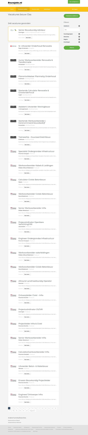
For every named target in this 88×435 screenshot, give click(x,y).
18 (13, 410)
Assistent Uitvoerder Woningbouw (34, 107)
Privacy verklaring (67, 427)
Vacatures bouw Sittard (14, 420)
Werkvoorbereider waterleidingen (34, 253)
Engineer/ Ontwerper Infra (31, 394)
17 (9, 410)
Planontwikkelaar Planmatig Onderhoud (37, 76)
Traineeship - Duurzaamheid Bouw (35, 137)
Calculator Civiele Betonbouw (32, 180)
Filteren (72, 47)
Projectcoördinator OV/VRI (31, 309)
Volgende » (32, 410)
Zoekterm (66, 26)
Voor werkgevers (73, 1)
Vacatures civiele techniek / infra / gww (24, 429)
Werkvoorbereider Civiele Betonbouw (36, 194)
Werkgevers (26, 427)
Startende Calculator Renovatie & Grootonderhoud (34, 91)
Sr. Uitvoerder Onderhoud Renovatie (35, 46)
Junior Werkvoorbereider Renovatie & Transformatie (36, 61)
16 (55, 408)
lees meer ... (29, 37)
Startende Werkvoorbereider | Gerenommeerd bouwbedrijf (32, 122)
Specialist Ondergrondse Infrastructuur (36, 151)
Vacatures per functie (37, 427)
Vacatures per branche (49, 427)
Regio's (66, 39)
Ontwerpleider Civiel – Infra (31, 295)
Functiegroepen (68, 34)
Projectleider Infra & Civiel (30, 324)
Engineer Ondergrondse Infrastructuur (36, 238)
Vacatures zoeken (72, 16)
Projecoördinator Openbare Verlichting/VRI (31, 223)
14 (48, 408)
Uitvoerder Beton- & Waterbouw (33, 366)
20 (20, 410)
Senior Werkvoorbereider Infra (32, 208)
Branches (66, 36)
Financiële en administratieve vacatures (65, 429)
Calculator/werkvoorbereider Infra (34, 352)
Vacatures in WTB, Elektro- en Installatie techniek (19, 431)
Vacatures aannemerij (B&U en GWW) (44, 429)
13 (45, 408)
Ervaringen (67, 42)
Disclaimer (10, 429)
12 (42, 408)
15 (52, 408)
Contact (59, 427)
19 (16, 410)
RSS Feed (35, 431)
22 (26, 410)
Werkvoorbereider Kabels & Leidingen (36, 165)
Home (9, 427)
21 (23, 410)
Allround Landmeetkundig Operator (35, 281)
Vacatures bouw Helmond (14, 422)
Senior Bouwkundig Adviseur (32, 30)
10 (35, 408)
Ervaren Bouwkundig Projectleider (34, 380)
